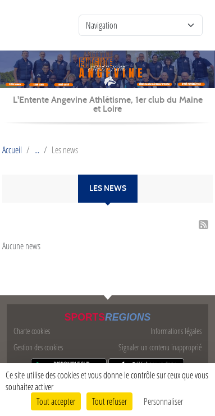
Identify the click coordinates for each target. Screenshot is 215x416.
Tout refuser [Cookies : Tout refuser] (109, 401)
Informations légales (176, 331)
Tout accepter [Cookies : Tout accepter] (55, 401)
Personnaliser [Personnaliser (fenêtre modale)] (163, 401)
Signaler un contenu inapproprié (160, 347)
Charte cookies (31, 331)
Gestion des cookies (38, 347)
